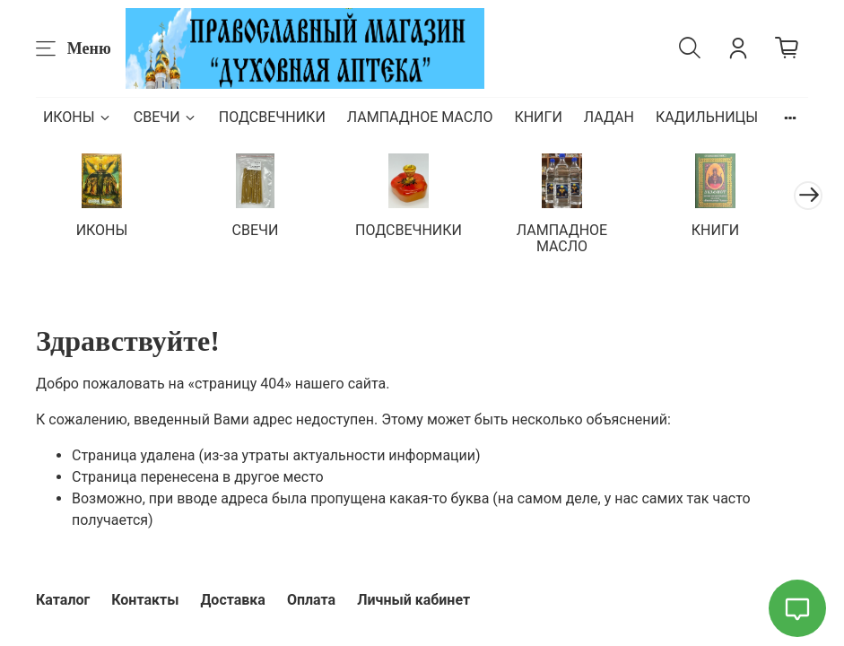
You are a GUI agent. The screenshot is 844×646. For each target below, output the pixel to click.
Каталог (63, 599)
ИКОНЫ (77, 117)
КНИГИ (537, 117)
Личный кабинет (413, 599)
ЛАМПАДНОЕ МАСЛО (420, 117)
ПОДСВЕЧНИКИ (272, 117)
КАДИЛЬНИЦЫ (707, 117)
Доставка (232, 599)
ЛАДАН (609, 117)
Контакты (144, 599)
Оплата (311, 599)
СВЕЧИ (165, 117)
